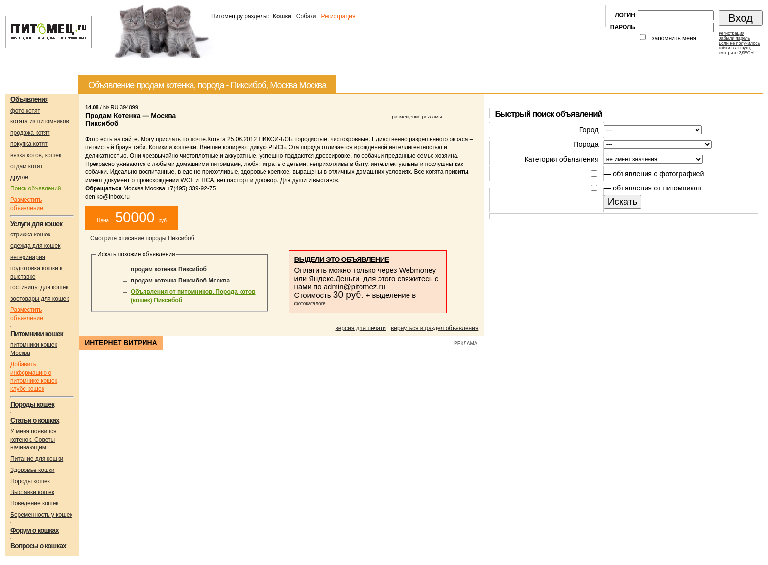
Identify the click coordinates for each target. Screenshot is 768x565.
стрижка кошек (30, 234)
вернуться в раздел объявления (434, 328)
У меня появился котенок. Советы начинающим (33, 439)
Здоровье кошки (32, 470)
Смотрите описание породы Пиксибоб (142, 238)
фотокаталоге (310, 303)
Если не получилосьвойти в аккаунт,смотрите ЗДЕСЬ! (739, 48)
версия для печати (360, 328)
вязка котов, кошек (35, 155)
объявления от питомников (657, 188)
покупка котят (29, 144)
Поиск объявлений (35, 188)
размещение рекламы (417, 116)
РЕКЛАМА (465, 343)
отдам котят (26, 166)
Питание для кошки (36, 458)
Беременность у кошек (41, 514)
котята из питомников (39, 121)
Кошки (282, 16)
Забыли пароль (734, 38)
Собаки (306, 16)
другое (19, 177)
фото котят (25, 110)
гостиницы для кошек (39, 287)
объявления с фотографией (658, 174)
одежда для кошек (35, 245)
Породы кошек (30, 481)
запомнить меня (674, 38)
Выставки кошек (32, 492)
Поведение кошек (34, 503)
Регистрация (338, 16)
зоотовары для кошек (39, 298)
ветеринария (27, 257)
